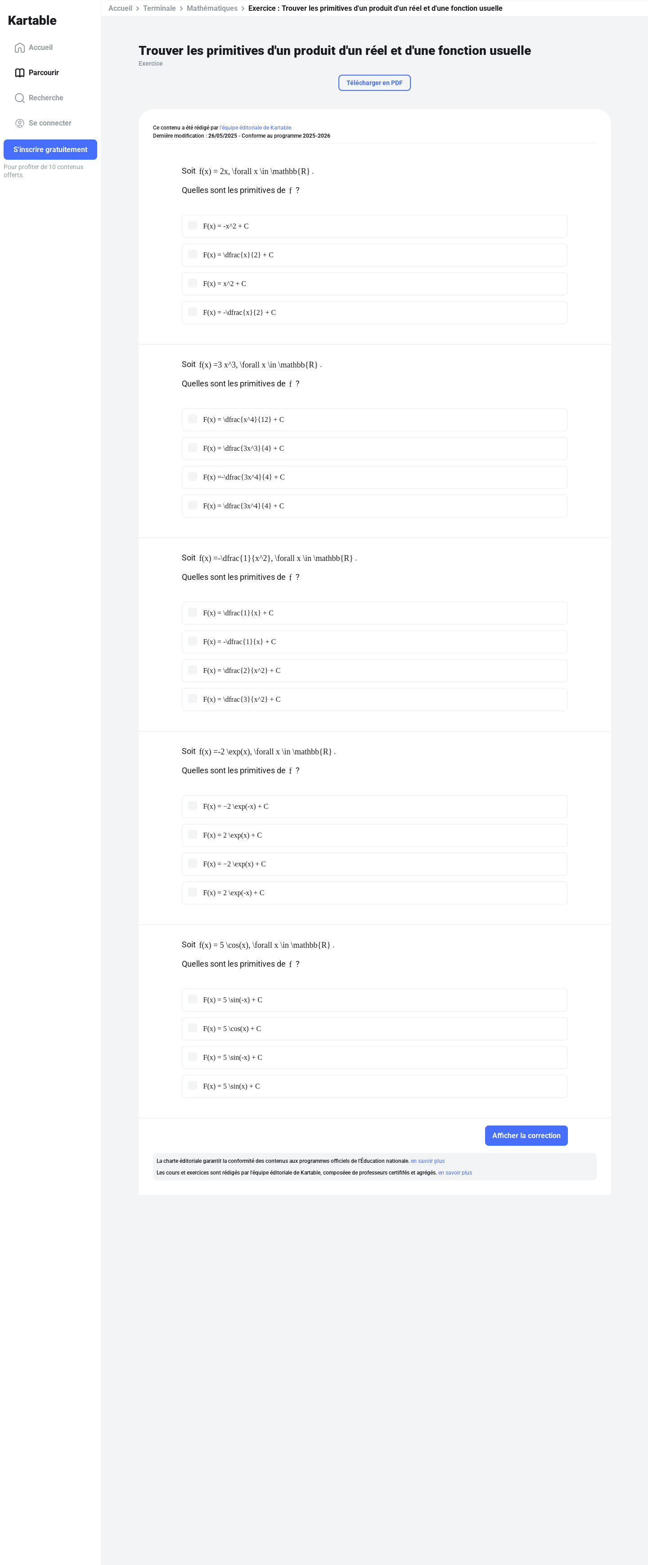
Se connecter (43, 123)
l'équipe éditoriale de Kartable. (256, 128)
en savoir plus (428, 1161)
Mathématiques (212, 8)
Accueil (33, 47)
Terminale (159, 8)
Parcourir (36, 72)
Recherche (38, 98)
